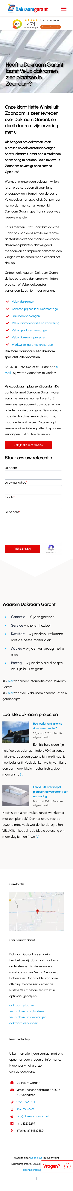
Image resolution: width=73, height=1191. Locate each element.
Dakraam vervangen (26, 316)
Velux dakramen (23, 301)
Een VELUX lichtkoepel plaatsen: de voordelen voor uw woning (50, 791)
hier (11, 681)
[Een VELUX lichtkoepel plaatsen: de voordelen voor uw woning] (15, 795)
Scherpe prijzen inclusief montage (35, 309)
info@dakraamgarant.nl (32, 1116)
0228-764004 (25, 1102)
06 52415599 (25, 1109)
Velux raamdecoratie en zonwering (35, 323)
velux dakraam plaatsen (26, 1011)
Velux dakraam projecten (29, 337)
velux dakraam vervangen (27, 1017)
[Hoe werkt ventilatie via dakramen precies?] (15, 732)
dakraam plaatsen (22, 1005)
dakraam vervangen (23, 1023)
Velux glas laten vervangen (30, 330)
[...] (21, 774)
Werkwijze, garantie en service (32, 344)
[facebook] (36, 1178)
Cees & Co (36, 1157)
